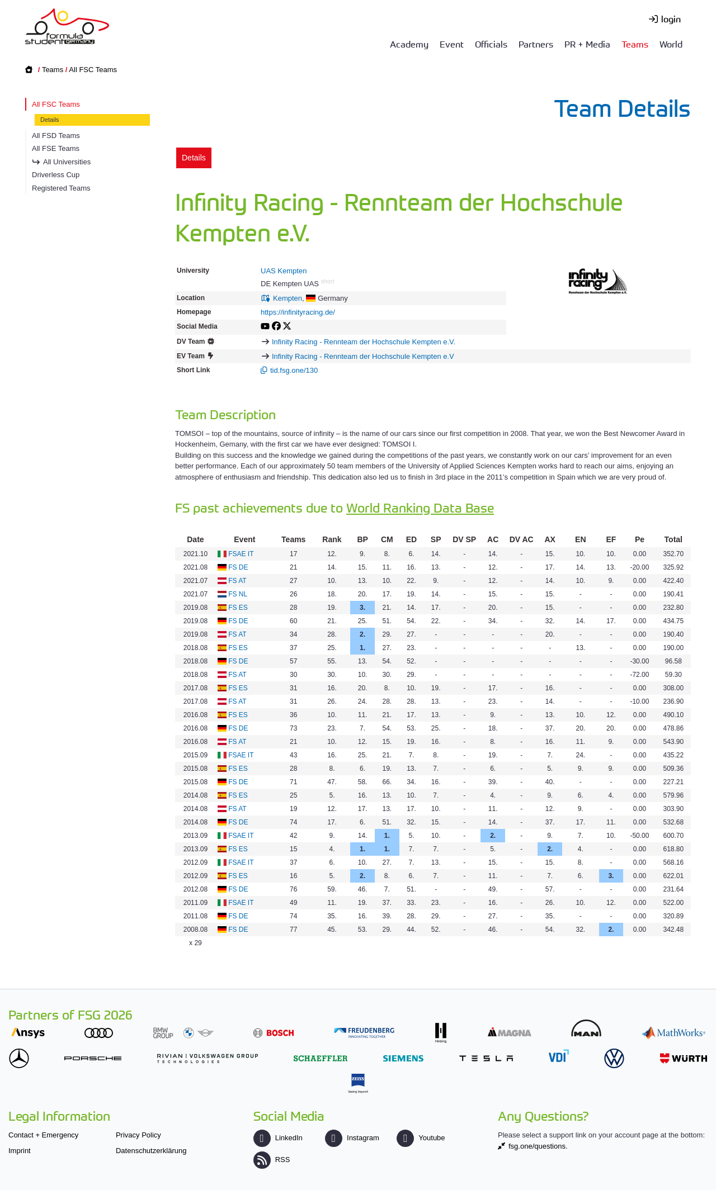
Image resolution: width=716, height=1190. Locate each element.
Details (49, 119)
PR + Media (587, 43)
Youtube (421, 1138)
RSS (271, 1159)
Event (452, 43)
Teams (634, 43)
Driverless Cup (55, 174)
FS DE (238, 567)
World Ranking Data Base (420, 507)
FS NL (237, 594)
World (671, 43)
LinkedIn (278, 1138)
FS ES (238, 607)
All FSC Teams (93, 69)
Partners (536, 43)
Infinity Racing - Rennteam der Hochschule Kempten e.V (363, 356)
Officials (491, 43)
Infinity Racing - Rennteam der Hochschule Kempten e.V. (363, 342)
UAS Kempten (284, 271)
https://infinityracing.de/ (298, 312)
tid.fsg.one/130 (294, 370)
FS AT (237, 581)
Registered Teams (61, 188)
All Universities (67, 162)
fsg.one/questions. (538, 1146)
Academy (409, 43)
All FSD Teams (56, 135)
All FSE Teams (55, 148)
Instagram (352, 1138)
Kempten (287, 298)
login (671, 18)
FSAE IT (240, 554)
